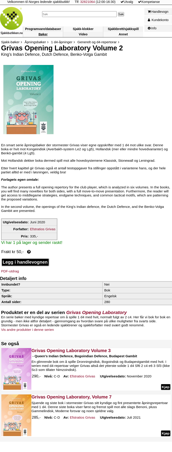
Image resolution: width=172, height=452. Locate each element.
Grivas (82, 377)
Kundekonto (158, 20)
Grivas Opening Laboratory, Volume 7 (71, 396)
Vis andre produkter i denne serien (27, 329)
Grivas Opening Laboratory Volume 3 (71, 350)
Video (83, 34)
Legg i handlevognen (25, 262)
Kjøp (165, 387)
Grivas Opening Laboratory (96, 312)
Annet (123, 34)
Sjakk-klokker (83, 29)
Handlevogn (158, 11)
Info (152, 28)
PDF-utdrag (10, 271)
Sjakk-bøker (10, 42)
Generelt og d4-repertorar (97, 42)
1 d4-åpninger (61, 42)
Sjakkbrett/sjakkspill (123, 29)
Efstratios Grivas (42, 229)
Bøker (43, 34)
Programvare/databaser (43, 29)
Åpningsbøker (35, 42)
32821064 (87, 2)
